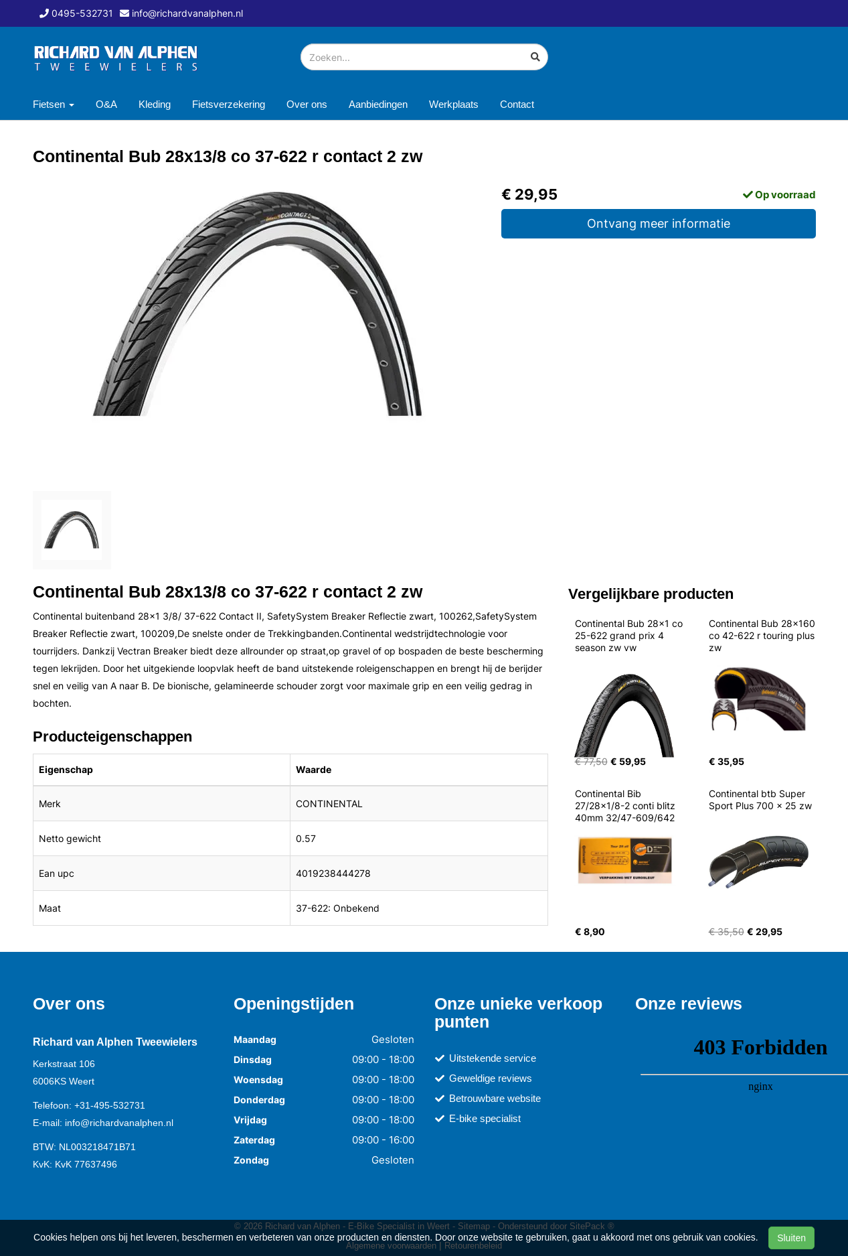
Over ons (306, 104)
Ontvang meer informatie (658, 223)
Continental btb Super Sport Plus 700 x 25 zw (760, 799)
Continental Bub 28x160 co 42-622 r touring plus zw (763, 635)
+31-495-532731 (109, 1105)
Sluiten (791, 1238)
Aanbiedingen (378, 104)
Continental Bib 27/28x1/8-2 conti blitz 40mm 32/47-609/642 (626, 805)
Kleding (155, 104)
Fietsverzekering (228, 104)
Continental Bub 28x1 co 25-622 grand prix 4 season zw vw (630, 635)
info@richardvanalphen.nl (119, 1122)
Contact (517, 104)
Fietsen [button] (53, 104)
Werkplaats (454, 104)
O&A (106, 104)
